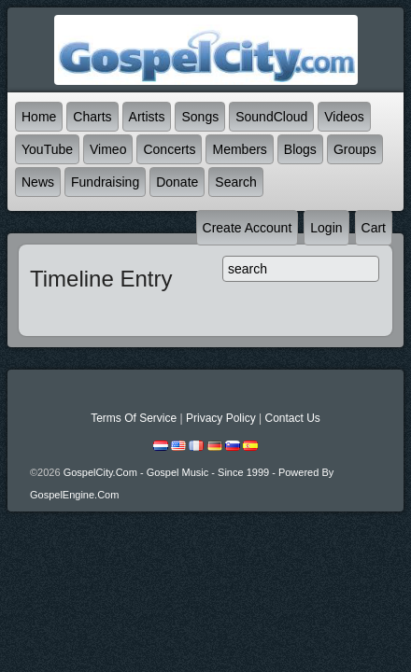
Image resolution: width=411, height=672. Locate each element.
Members (239, 149)
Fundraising (105, 182)
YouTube (47, 149)
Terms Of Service (134, 418)
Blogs (300, 149)
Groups (354, 149)
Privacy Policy (221, 418)
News (37, 182)
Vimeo (108, 149)
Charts (92, 116)
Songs (200, 116)
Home (38, 116)
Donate (177, 182)
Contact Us (291, 418)
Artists (147, 116)
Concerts (169, 149)
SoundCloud (271, 116)
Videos (344, 116)
